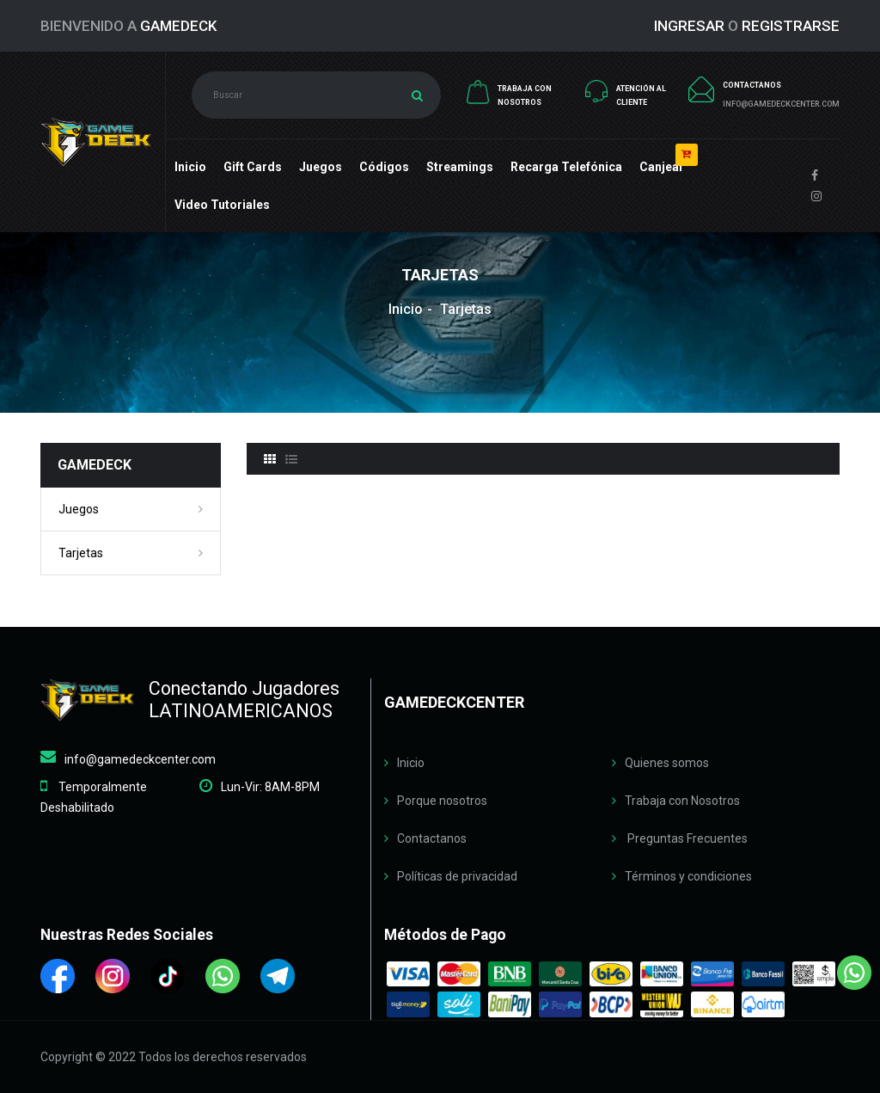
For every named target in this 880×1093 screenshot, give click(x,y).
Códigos (384, 167)
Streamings (459, 167)
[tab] (270, 459)
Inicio (190, 167)
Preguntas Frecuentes (686, 838)
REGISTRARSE (791, 25)
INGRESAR (689, 25)
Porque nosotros (442, 800)
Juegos (320, 167)
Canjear (661, 167)
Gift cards (252, 167)
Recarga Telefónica (566, 167)
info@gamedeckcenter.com (140, 759)
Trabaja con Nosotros (682, 800)
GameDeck (178, 25)
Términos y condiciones (688, 876)
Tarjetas (80, 553)
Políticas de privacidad (457, 876)
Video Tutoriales (222, 205)
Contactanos (432, 838)
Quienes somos (667, 763)
